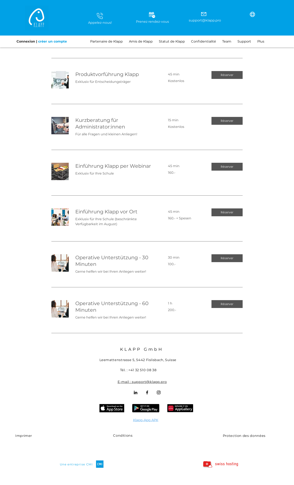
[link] (116, 74)
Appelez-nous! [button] (100, 23)
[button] (100, 16)
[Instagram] (158, 392)
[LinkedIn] (135, 392)
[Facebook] (147, 392)
